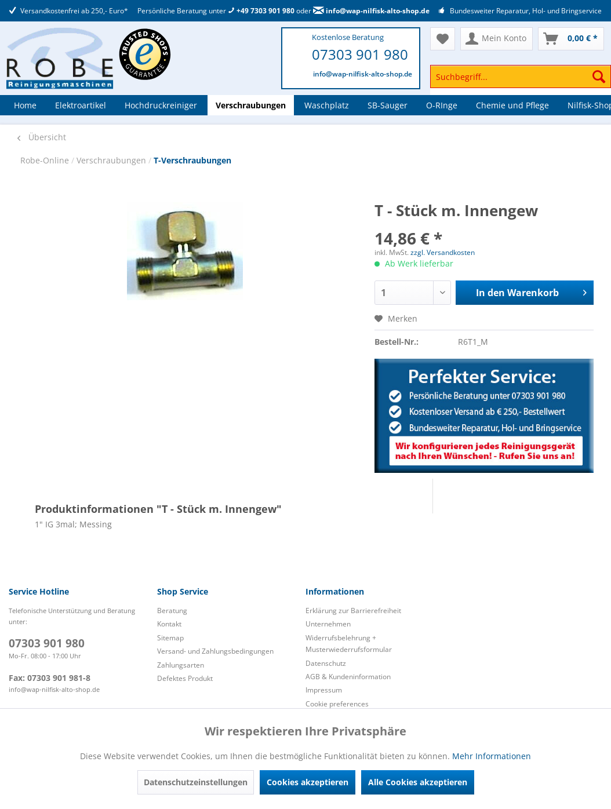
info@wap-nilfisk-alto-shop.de (371, 11)
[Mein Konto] (496, 38)
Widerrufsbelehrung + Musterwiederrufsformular (349, 643)
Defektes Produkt (185, 678)
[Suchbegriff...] (520, 76)
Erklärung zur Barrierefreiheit (353, 610)
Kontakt (169, 624)
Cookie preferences (337, 704)
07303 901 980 (360, 54)
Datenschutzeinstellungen (196, 782)
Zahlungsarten (180, 665)
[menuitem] (520, 82)
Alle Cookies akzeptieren (417, 782)
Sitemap (170, 638)
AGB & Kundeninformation (348, 677)
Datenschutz (326, 663)
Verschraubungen (112, 160)
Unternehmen (328, 624)
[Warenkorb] (571, 38)
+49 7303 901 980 (261, 11)
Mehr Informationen (491, 755)
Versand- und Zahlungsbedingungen (215, 651)
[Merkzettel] (442, 38)
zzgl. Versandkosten (442, 252)
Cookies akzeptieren (307, 782)
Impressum (324, 690)
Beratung (172, 610)
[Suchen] (599, 76)
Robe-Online (45, 160)
